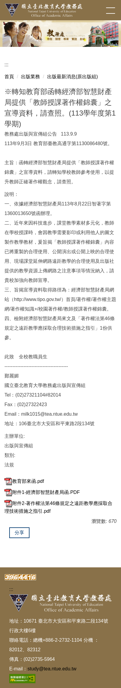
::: (6, 64)
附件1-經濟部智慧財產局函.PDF (42, 492)
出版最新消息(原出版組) (72, 76)
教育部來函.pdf (24, 481)
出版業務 (30, 76)
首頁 (9, 76)
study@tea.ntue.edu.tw (51, 668)
